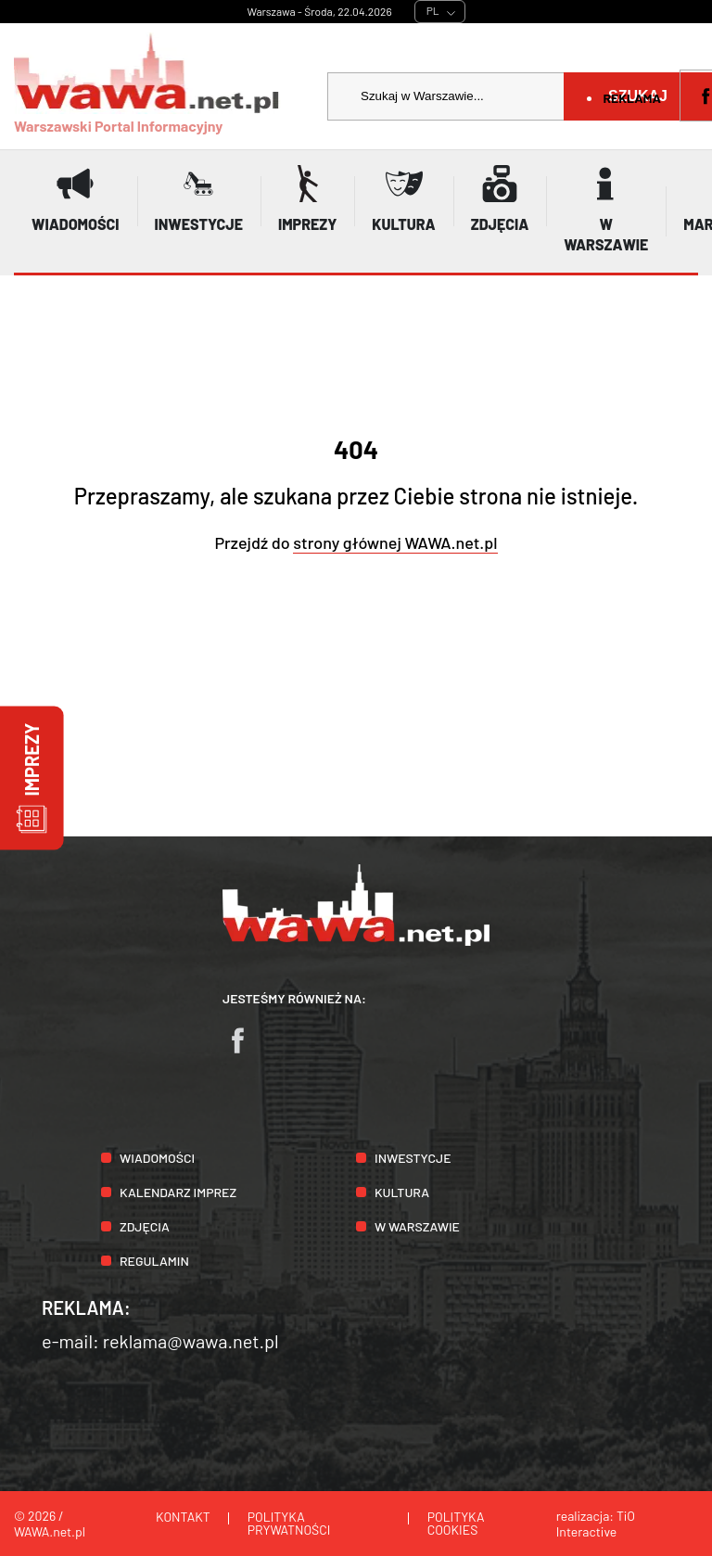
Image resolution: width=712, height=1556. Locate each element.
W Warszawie (417, 1226)
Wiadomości (157, 1158)
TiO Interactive (595, 1523)
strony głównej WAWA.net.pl (395, 542)
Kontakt (183, 1516)
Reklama (632, 98)
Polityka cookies (456, 1523)
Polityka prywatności (289, 1523)
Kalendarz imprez (178, 1192)
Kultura (402, 1192)
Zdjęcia (145, 1226)
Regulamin (154, 1261)
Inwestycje (413, 1158)
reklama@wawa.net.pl (191, 1341)
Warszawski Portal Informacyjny (147, 83)
